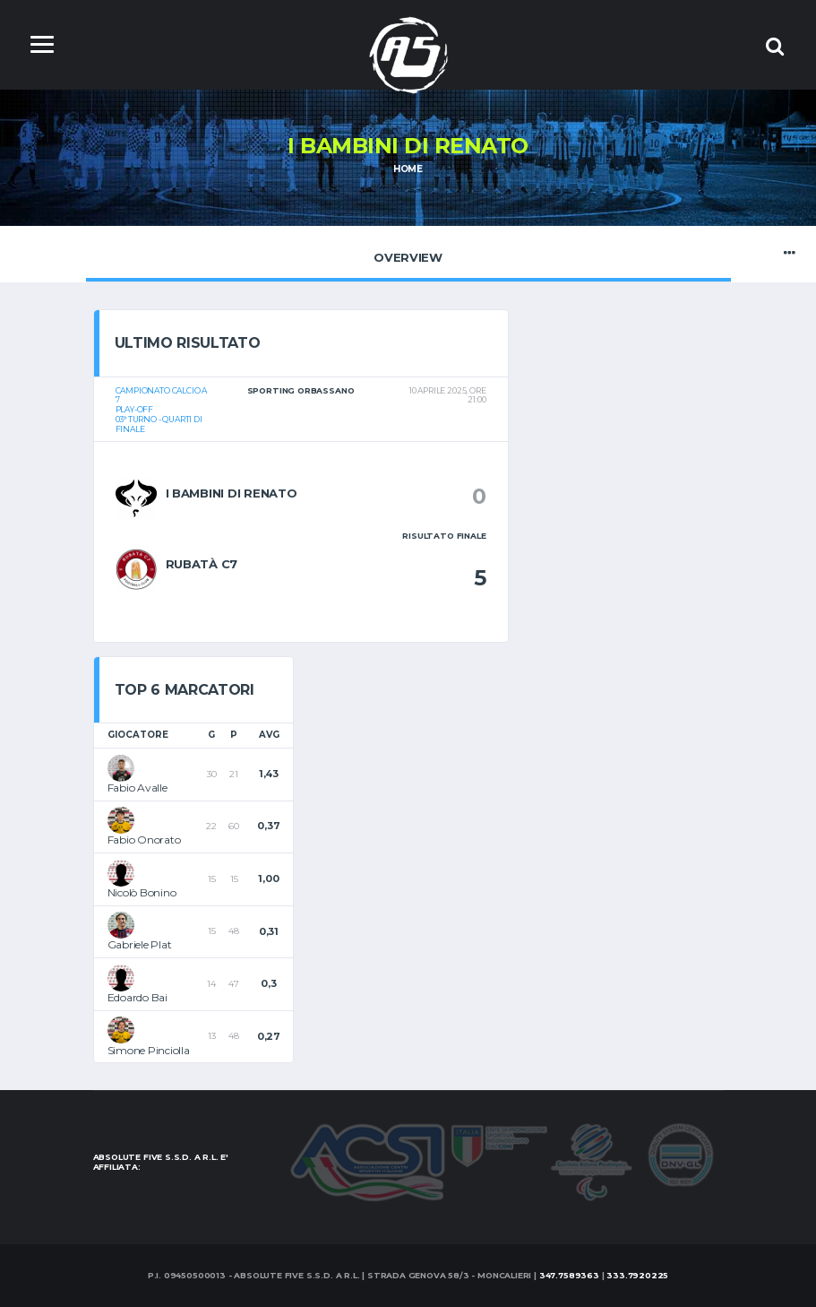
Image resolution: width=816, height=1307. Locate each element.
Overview (408, 252)
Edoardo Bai (137, 997)
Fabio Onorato (144, 839)
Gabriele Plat (139, 944)
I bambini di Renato (231, 493)
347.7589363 (569, 1275)
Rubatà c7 (202, 564)
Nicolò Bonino (141, 892)
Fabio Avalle (137, 787)
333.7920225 (637, 1275)
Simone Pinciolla (148, 1050)
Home (408, 169)
